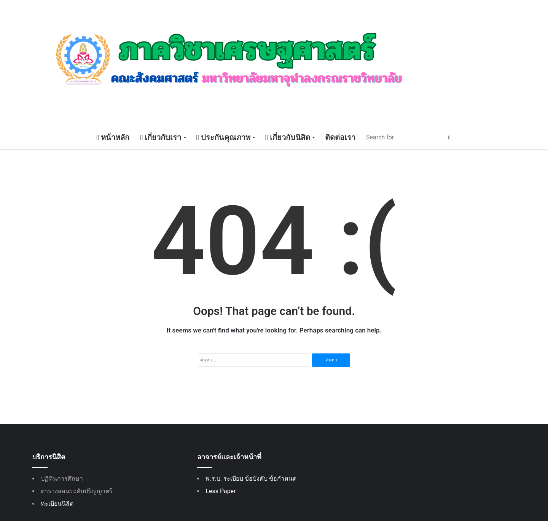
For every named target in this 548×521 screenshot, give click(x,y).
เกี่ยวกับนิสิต (287, 137)
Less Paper (221, 491)
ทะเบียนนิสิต (57, 503)
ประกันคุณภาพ (223, 137)
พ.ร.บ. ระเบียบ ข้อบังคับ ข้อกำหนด (251, 478)
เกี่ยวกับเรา (160, 137)
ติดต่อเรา (340, 137)
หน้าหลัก (112, 137)
